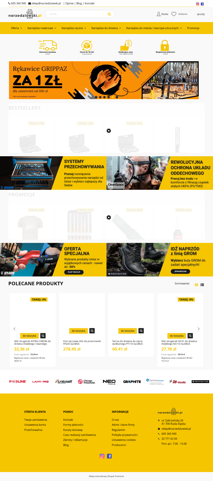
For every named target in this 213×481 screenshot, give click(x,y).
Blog (79, 3)
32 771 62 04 (169, 441)
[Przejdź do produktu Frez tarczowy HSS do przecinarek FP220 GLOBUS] (82, 321)
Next (198, 331)
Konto (164, 15)
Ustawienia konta (35, 427)
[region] (106, 82)
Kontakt (89, 3)
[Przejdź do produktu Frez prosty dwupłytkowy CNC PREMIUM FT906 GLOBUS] (178, 152)
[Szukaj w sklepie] (80, 15)
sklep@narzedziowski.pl (46, 3)
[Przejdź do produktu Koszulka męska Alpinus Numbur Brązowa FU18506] (31, 238)
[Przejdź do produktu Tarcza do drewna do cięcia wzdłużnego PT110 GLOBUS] (131, 321)
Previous (14, 331)
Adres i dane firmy (123, 427)
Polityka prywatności (125, 437)
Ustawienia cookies (124, 442)
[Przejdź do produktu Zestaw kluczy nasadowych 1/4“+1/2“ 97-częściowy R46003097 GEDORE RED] (129, 152)
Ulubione (179, 15)
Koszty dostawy (73, 432)
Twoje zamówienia (35, 422)
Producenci (119, 447)
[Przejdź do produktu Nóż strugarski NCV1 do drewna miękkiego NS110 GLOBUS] (180, 321)
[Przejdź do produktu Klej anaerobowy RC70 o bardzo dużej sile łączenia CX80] (178, 238)
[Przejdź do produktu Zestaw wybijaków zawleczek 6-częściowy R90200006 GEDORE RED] (80, 238)
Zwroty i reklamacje (75, 442)
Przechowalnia (33, 432)
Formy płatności (73, 427)
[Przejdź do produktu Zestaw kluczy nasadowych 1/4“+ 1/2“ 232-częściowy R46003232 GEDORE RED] (80, 152)
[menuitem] (16, 31)
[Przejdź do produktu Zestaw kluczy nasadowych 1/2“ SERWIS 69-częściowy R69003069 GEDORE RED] (31, 152)
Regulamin (118, 432)
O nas (115, 422)
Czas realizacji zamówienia (79, 437)
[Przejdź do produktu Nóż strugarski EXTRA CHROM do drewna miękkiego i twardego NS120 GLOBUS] (33, 321)
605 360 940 (18, 3)
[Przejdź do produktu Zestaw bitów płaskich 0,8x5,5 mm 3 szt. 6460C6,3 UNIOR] (129, 238)
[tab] (96, 99)
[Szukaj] (109, 15)
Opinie (69, 3)
